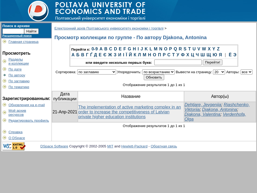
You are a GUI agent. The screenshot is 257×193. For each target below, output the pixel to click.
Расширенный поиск (17, 35)
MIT (110, 146)
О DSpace (17, 138)
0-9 (94, 49)
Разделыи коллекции (19, 61)
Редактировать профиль (29, 120)
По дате (15, 69)
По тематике (19, 87)
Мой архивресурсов (17, 113)
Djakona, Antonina (219, 109)
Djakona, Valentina (203, 114)
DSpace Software (54, 146)
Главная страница (24, 42)
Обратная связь (164, 146)
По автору (17, 75)
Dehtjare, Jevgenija (203, 104)
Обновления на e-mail (27, 105)
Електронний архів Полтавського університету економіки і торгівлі (109, 28)
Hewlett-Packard (134, 146)
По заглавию (19, 81)
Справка (16, 132)
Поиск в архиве (16, 26)
